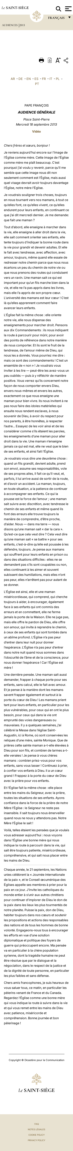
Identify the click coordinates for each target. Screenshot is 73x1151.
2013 (22, 25)
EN (28, 79)
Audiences (10, 25)
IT (50, 79)
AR (13, 79)
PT (37, 84)
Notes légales (36, 1129)
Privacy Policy (36, 1140)
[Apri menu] (68, 8)
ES (36, 79)
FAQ (36, 1124)
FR (44, 79)
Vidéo (36, 131)
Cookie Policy (36, 1135)
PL (58, 79)
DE (20, 79)
